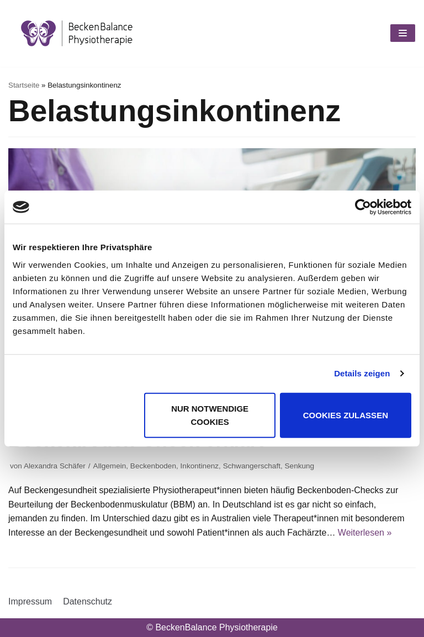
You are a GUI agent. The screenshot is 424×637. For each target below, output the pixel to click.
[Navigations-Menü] (403, 33)
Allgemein (109, 466)
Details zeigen (362, 373)
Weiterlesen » (365, 532)
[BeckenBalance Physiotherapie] (77, 33)
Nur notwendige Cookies (209, 414)
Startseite (23, 85)
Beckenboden (153, 466)
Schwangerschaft (251, 466)
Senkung (300, 466)
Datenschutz (87, 601)
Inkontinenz (200, 466)
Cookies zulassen (345, 414)
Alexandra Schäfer (55, 466)
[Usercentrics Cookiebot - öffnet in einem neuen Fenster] (363, 207)
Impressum (30, 601)
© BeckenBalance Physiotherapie (212, 627)
